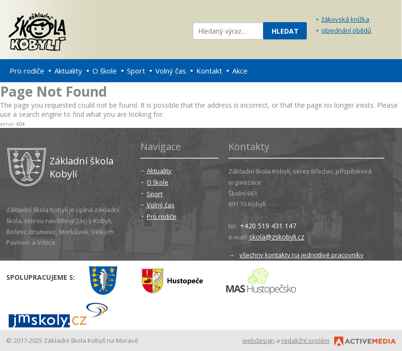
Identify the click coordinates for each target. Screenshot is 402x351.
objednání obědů (346, 30)
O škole (104, 70)
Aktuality (68, 70)
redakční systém (305, 340)
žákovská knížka (345, 19)
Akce (240, 70)
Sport (136, 70)
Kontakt (209, 70)
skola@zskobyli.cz (276, 236)
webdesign (258, 340)
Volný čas (170, 70)
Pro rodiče (27, 70)
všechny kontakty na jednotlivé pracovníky (301, 255)
